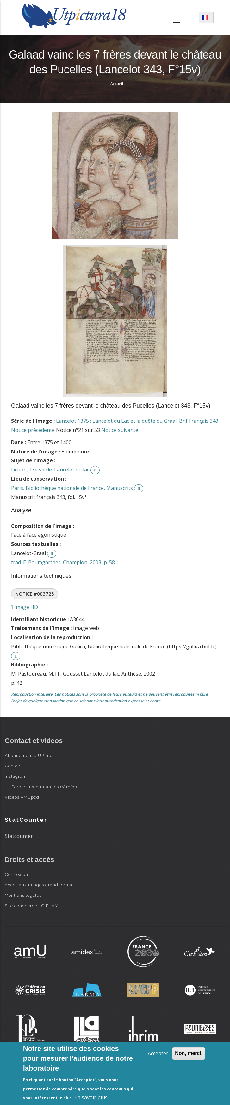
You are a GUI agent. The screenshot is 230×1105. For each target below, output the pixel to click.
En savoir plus (91, 1097)
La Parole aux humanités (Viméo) (41, 786)
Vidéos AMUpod (22, 797)
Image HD (24, 606)
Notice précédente (33, 430)
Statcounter (19, 836)
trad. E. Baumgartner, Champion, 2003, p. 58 (63, 562)
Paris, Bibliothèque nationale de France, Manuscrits (72, 487)
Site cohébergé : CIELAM (32, 905)
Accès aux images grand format (39, 884)
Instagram (16, 776)
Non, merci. (188, 1053)
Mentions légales (23, 895)
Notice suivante (119, 430)
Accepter (158, 1053)
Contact (13, 765)
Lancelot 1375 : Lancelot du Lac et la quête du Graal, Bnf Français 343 (137, 420)
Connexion (16, 874)
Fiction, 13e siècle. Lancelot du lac (50, 469)
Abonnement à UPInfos (30, 755)
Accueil (116, 83)
